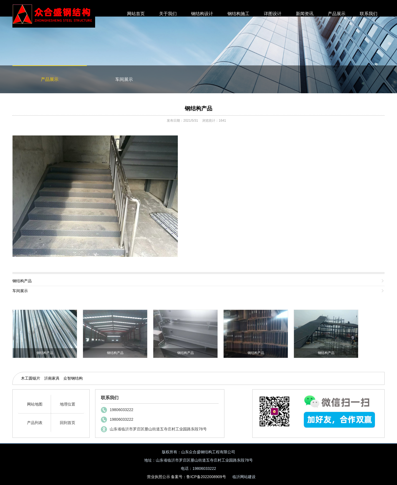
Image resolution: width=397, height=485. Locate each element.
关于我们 (168, 13)
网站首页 (136, 13)
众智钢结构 (73, 378)
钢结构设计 (202, 13)
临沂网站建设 (244, 477)
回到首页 (67, 422)
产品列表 (34, 422)
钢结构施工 (238, 13)
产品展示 (336, 13)
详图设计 (272, 13)
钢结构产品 (198, 108)
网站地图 (34, 404)
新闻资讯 (304, 13)
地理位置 (67, 404)
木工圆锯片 (30, 378)
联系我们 (368, 13)
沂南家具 (52, 378)
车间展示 (124, 79)
